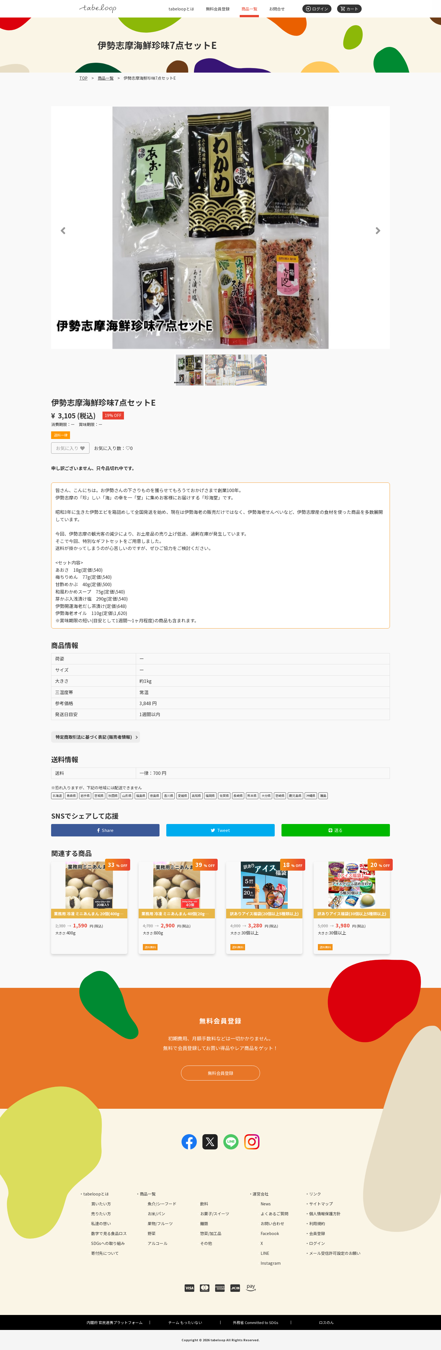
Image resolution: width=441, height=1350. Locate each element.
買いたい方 (101, 1203)
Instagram (271, 1263)
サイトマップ (321, 1204)
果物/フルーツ (160, 1223)
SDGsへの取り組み (108, 1243)
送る (336, 830)
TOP (83, 78)
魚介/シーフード (162, 1203)
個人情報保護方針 (325, 1214)
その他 (206, 1243)
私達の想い (101, 1223)
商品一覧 (249, 9)
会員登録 (317, 1233)
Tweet (220, 830)
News (266, 1203)
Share (105, 830)
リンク (315, 1194)
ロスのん (326, 1322)
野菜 (152, 1233)
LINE (265, 1253)
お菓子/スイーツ (214, 1213)
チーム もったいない (185, 1322)
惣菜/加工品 (210, 1233)
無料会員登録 (218, 9)
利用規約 (317, 1223)
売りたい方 (101, 1213)
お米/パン (156, 1213)
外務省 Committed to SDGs (255, 1322)
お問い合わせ (272, 1223)
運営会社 (260, 1194)
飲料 (204, 1203)
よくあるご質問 (274, 1213)
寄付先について (105, 1253)
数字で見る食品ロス (109, 1233)
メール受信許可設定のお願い (335, 1253)
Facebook (270, 1233)
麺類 (204, 1223)
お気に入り (70, 448)
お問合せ (277, 9)
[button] (55, 230)
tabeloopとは (181, 9)
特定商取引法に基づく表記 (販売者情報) (94, 737)
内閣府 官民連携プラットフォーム (115, 1322)
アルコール (157, 1243)
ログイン (317, 1243)
